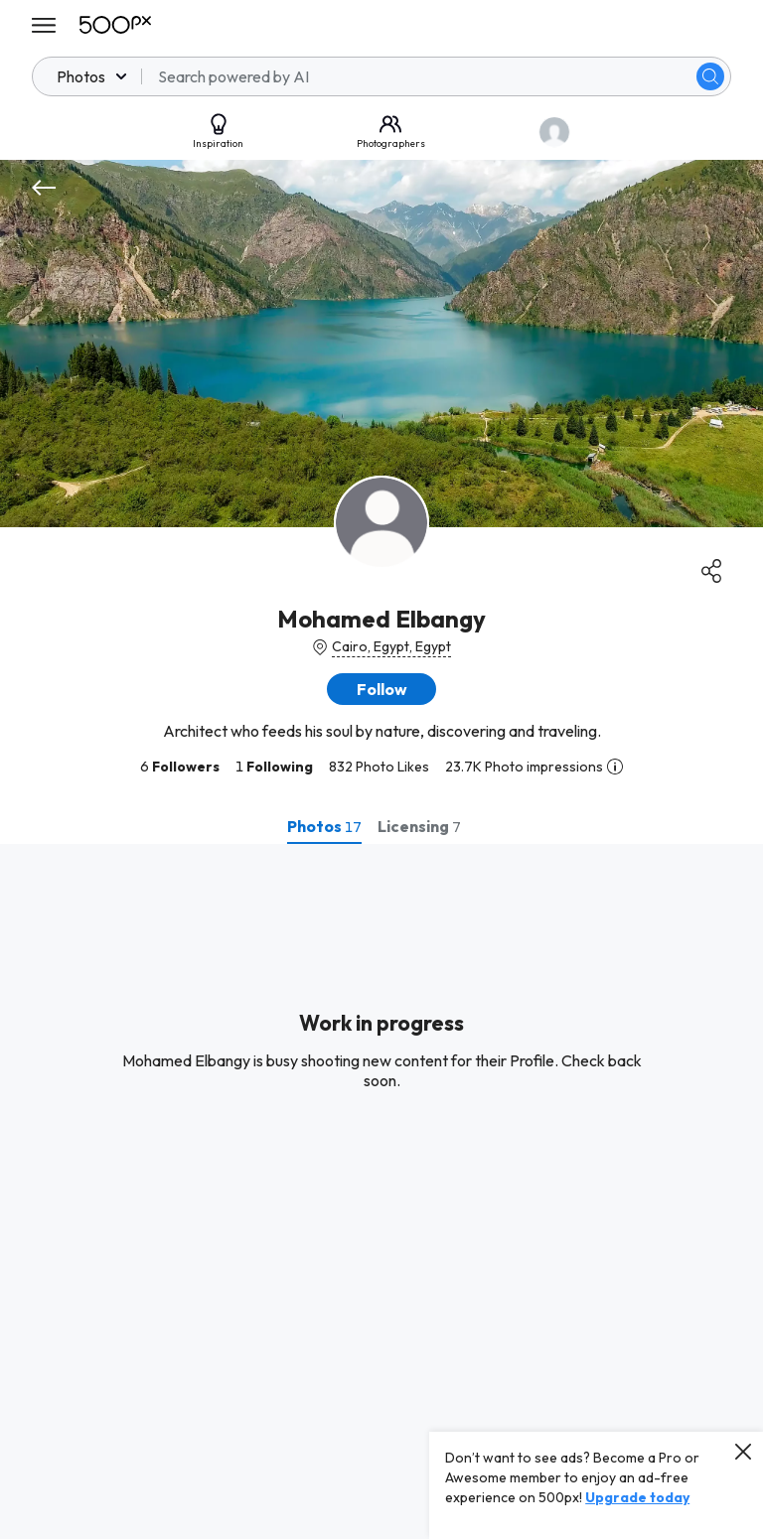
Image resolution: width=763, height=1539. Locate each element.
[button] (381, 689)
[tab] (324, 826)
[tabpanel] (381, 1191)
